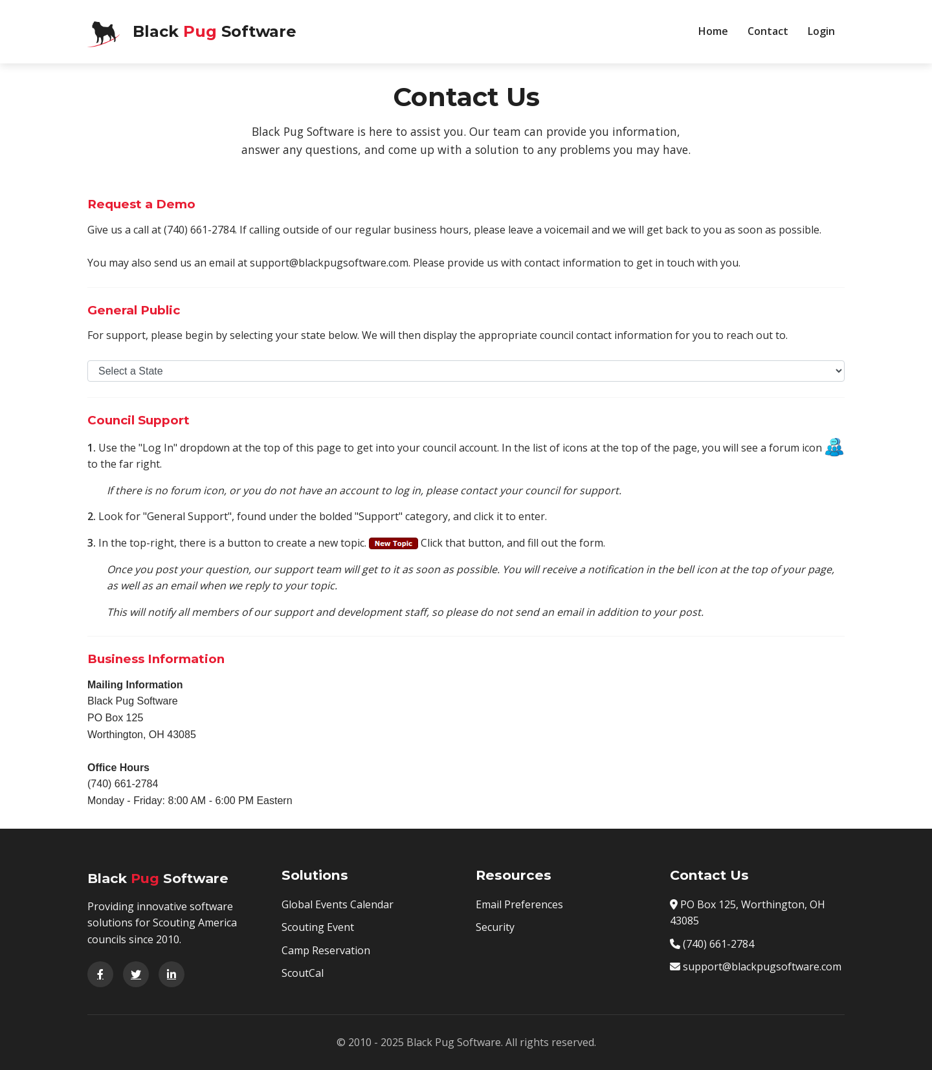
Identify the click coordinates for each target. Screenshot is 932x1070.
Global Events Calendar (338, 904)
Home (713, 31)
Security (495, 927)
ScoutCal (303, 973)
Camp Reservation (326, 950)
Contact (768, 31)
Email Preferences (519, 904)
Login (821, 31)
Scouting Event (318, 927)
